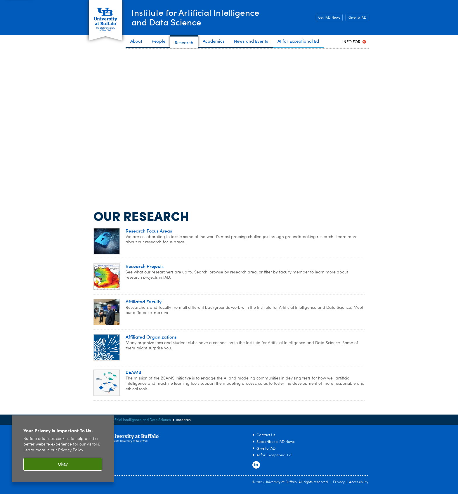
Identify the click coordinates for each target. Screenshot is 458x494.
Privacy (339, 482)
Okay (63, 464)
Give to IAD (357, 18)
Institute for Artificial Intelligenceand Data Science (196, 17)
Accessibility (358, 482)
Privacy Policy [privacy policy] (70, 450)
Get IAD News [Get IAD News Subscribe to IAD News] (328, 18)
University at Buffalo (281, 482)
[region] (63, 448)
